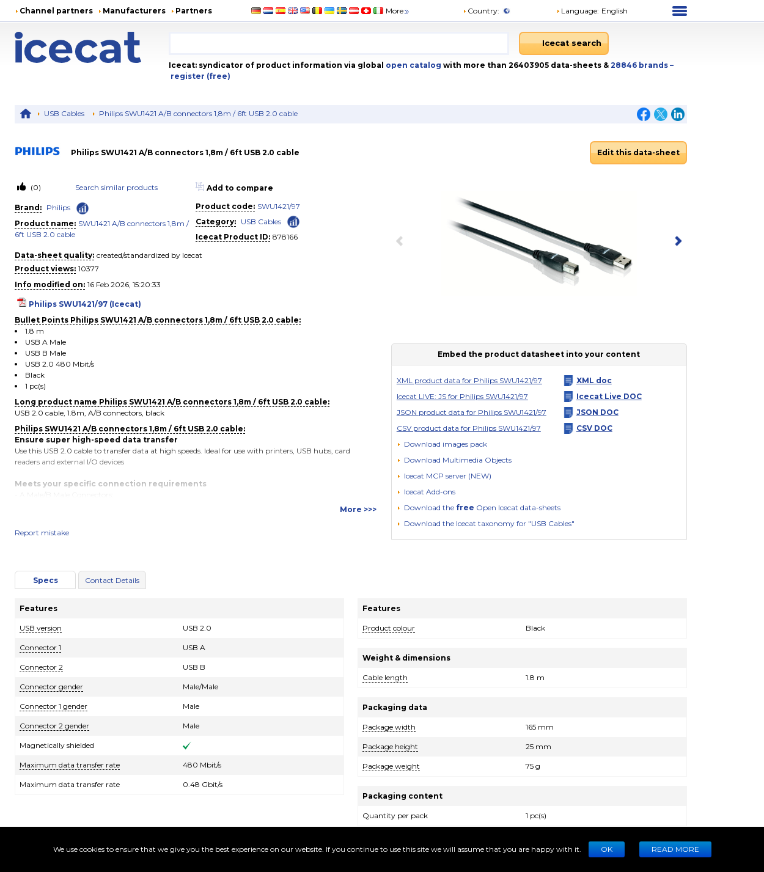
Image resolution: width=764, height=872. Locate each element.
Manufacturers (134, 10)
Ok (606, 849)
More (398, 10)
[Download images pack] (442, 444)
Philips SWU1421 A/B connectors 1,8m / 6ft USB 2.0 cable (198, 113)
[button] (454, 459)
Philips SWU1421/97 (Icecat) (85, 304)
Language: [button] (577, 10)
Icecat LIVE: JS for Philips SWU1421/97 (462, 396)
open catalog (412, 65)
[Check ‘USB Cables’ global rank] (293, 220)
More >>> (358, 509)
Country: (481, 10)
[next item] (676, 242)
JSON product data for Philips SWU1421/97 (471, 412)
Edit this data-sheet (638, 152)
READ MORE (675, 849)
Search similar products (116, 187)
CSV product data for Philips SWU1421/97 (469, 428)
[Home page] (92, 47)
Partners (193, 10)
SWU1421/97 (278, 206)
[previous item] (402, 242)
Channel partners (56, 10)
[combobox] (339, 43)
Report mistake (42, 532)
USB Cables (64, 113)
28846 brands (640, 65)
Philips (58, 207)
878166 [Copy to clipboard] (285, 236)
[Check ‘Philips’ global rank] (82, 208)
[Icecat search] (564, 43)
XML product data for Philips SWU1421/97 (469, 380)
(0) (35, 187)
